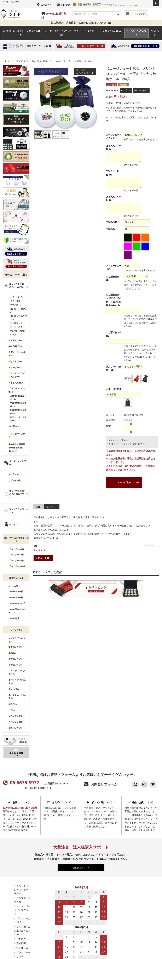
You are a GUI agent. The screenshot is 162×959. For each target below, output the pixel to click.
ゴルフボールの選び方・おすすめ (22, 930)
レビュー (51, 507)
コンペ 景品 (13, 689)
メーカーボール (15, 297)
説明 (38, 507)
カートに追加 (124, 482)
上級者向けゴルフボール (18, 397)
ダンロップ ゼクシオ (18, 310)
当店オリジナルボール (16, 354)
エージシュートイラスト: (113, 136)
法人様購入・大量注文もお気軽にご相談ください (81, 22)
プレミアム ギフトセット (18, 511)
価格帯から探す (16, 578)
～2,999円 (13, 586)
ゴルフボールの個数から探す (16, 539)
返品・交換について (141, 802)
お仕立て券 (13, 474)
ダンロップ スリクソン (18, 317)
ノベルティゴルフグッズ (16, 672)
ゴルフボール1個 (16, 549)
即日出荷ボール (15, 340)
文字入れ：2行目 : (113, 173)
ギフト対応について (101, 802)
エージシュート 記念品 (16, 696)
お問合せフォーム (104, 784)
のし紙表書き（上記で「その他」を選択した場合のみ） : (113, 300)
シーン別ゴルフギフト (136, 33)
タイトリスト (16, 301)
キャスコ (14, 334)
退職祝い (12, 652)
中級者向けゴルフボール (18, 405)
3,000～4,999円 (15, 591)
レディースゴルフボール (18, 419)
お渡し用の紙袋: (114, 389)
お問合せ (65, 4)
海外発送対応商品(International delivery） (16, 447)
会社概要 (21, 943)
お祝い (11, 710)
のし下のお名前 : (113, 334)
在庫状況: (111, 420)
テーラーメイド (17, 326)
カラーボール (14, 367)
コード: (110, 414)
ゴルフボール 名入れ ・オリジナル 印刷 (21, 33)
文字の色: (110, 229)
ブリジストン (16, 304)
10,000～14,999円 (16, 603)
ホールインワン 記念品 (16, 681)
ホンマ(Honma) (17, 330)
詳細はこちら (81, 867)
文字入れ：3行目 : (113, 198)
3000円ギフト (14, 426)
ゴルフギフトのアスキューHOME (22, 889)
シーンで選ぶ (16, 630)
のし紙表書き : (112, 278)
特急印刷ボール (15, 346)
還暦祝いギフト (15, 646)
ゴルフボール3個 (16, 554)
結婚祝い (12, 704)
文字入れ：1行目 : (113, 147)
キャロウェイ (16, 323)
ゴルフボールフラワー (16, 435)
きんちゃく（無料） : (113, 368)
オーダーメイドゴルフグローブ (22, 910)
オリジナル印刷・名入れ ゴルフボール (18, 285)
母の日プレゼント (16, 721)
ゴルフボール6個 (16, 560)
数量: (108, 425)
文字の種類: (112, 222)
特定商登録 (22, 947)
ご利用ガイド (47, 4)
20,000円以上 (14, 618)
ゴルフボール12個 (16, 566)
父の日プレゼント (16, 716)
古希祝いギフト (15, 658)
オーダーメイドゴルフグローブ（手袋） (62, 33)
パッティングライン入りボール (16, 375)
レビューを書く (141, 90)
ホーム (7, 61)
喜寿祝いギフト (15, 664)
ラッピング (155, 33)
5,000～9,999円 (15, 597)
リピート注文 (14, 480)
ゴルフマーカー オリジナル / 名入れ (103, 33)
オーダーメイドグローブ (18, 463)
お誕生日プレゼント (16, 640)
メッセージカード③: (113, 267)
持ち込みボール (15, 361)
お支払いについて (60, 802)
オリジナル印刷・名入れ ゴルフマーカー (18, 494)
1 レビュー (126, 90)
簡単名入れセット (16, 382)
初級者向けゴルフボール (18, 412)
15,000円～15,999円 (16, 611)
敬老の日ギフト (15, 727)
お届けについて (20, 802)
